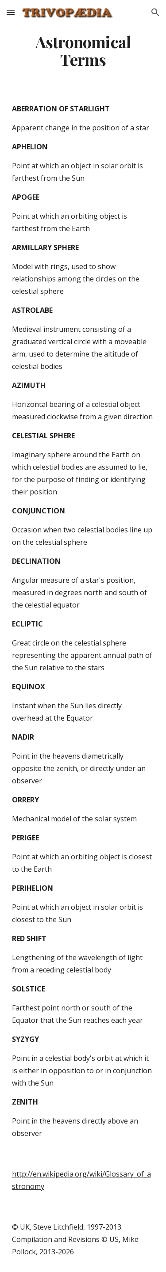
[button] (10, 12)
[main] (83, 50)
